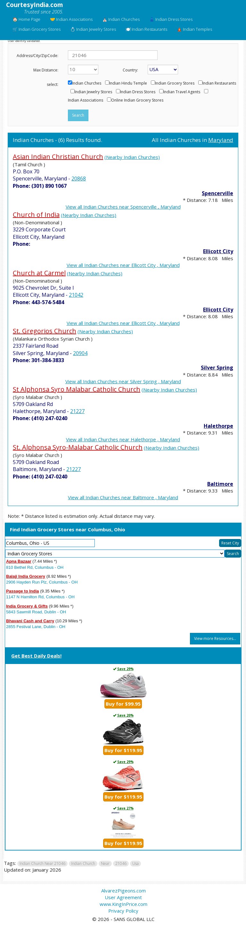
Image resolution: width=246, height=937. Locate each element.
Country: (130, 70)
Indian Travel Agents (181, 92)
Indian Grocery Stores (174, 83)
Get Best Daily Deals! (36, 655)
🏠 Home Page (26, 19)
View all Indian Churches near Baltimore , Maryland (123, 497)
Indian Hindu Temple (128, 83)
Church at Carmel (39, 273)
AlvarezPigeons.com (123, 890)
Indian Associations (85, 100)
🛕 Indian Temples (194, 29)
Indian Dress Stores (137, 92)
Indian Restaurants (219, 83)
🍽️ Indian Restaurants (146, 29)
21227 (77, 411)
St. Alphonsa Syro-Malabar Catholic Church (78, 447)
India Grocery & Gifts (27, 606)
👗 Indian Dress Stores (171, 19)
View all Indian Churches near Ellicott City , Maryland (123, 265)
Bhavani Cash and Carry (30, 620)
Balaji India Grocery (25, 576)
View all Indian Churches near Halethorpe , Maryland (123, 439)
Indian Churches (86, 83)
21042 (76, 294)
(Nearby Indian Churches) (132, 157)
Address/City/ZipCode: (37, 55)
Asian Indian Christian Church (58, 156)
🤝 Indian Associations (71, 19)
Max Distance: (45, 70)
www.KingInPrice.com (123, 904)
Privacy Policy (123, 911)
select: (52, 84)
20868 (78, 178)
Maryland (220, 140)
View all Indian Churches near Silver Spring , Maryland (123, 381)
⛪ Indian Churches (121, 19)
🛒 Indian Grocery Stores (36, 29)
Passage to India (22, 591)
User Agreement (123, 897)
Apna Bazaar (18, 561)
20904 (80, 353)
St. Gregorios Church (44, 331)
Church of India (36, 214)
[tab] (123, 656)
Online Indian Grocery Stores (137, 100)
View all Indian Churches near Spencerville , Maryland (123, 206)
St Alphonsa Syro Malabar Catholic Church (76, 389)
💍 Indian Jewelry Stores (93, 29)
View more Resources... (215, 638)
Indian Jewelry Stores (93, 92)
